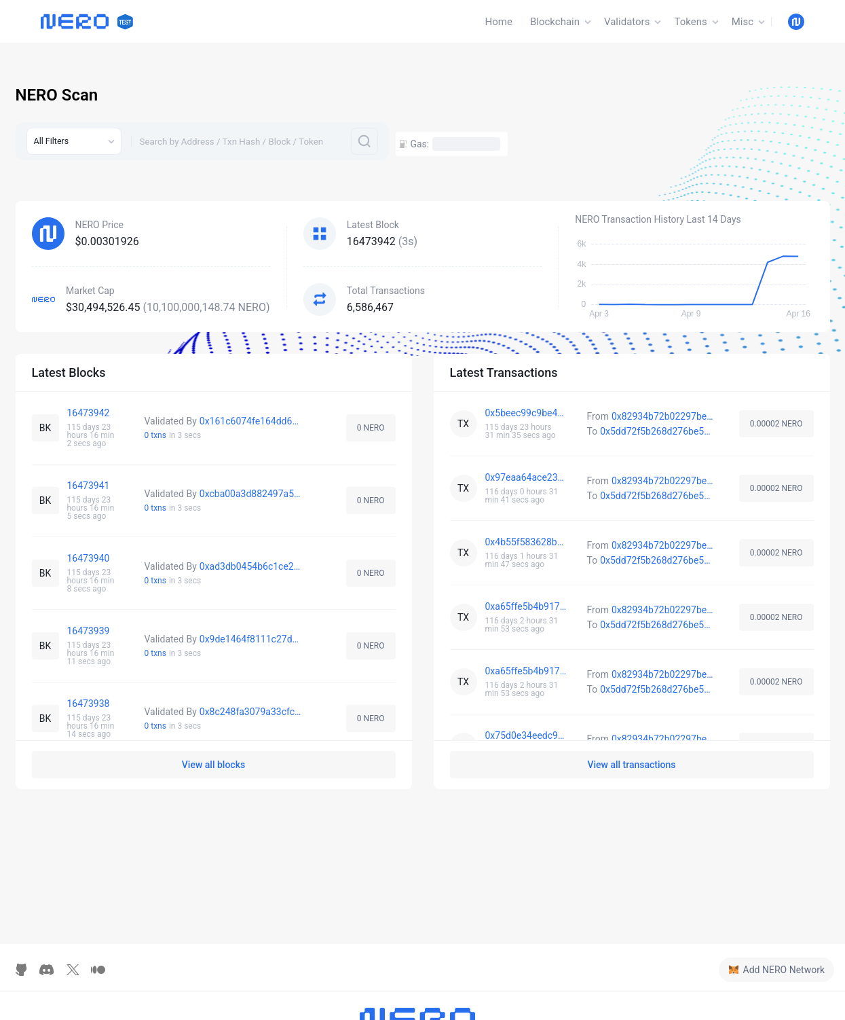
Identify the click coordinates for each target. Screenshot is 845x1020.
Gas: (419, 144)
